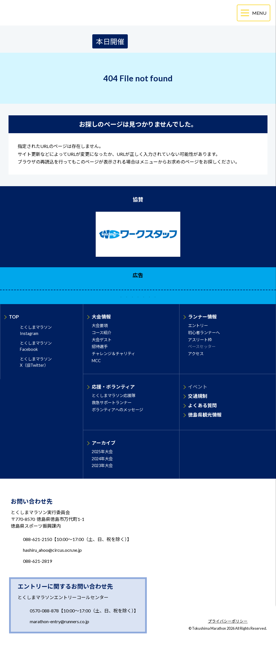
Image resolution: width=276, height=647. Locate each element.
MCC (96, 360)
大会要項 (100, 325)
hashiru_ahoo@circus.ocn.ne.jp (52, 550)
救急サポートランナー (111, 402)
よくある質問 (202, 405)
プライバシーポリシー (228, 621)
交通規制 (197, 396)
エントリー (198, 325)
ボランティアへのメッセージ (117, 409)
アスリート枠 (200, 339)
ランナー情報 (202, 317)
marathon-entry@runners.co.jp (59, 621)
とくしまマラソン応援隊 (113, 395)
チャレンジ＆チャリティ (113, 353)
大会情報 (101, 317)
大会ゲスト (102, 339)
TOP (14, 317)
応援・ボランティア (113, 387)
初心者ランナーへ (204, 332)
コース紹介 (101, 332)
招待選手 (100, 346)
